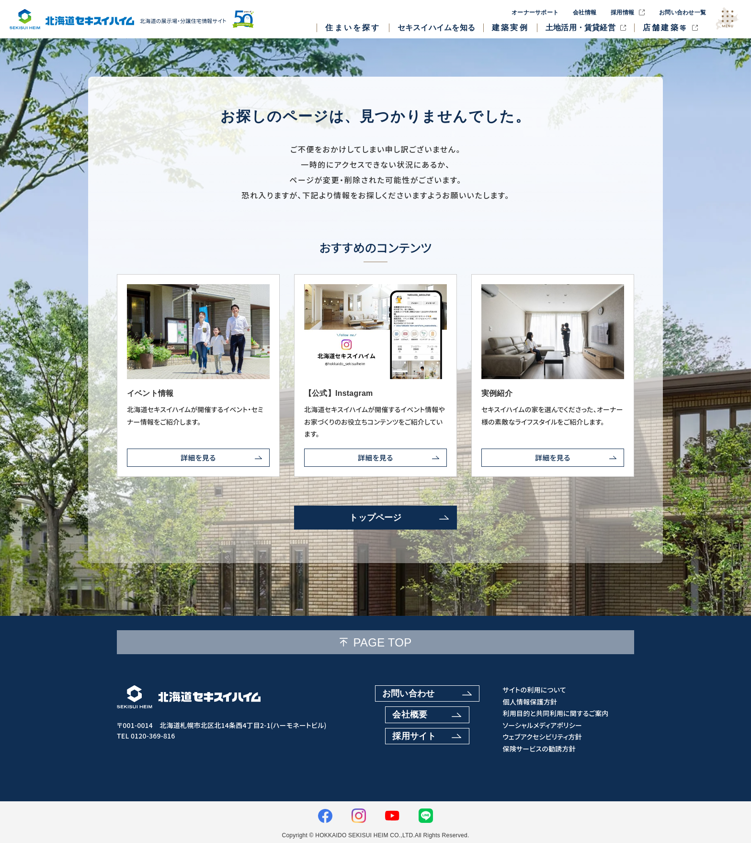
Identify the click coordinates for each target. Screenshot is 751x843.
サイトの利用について (534, 689)
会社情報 (584, 12)
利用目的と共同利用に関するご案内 (555, 713)
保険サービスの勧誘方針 (539, 748)
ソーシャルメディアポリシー (542, 725)
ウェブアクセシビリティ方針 (542, 736)
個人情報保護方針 (529, 701)
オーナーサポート (535, 12)
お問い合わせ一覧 (682, 12)
